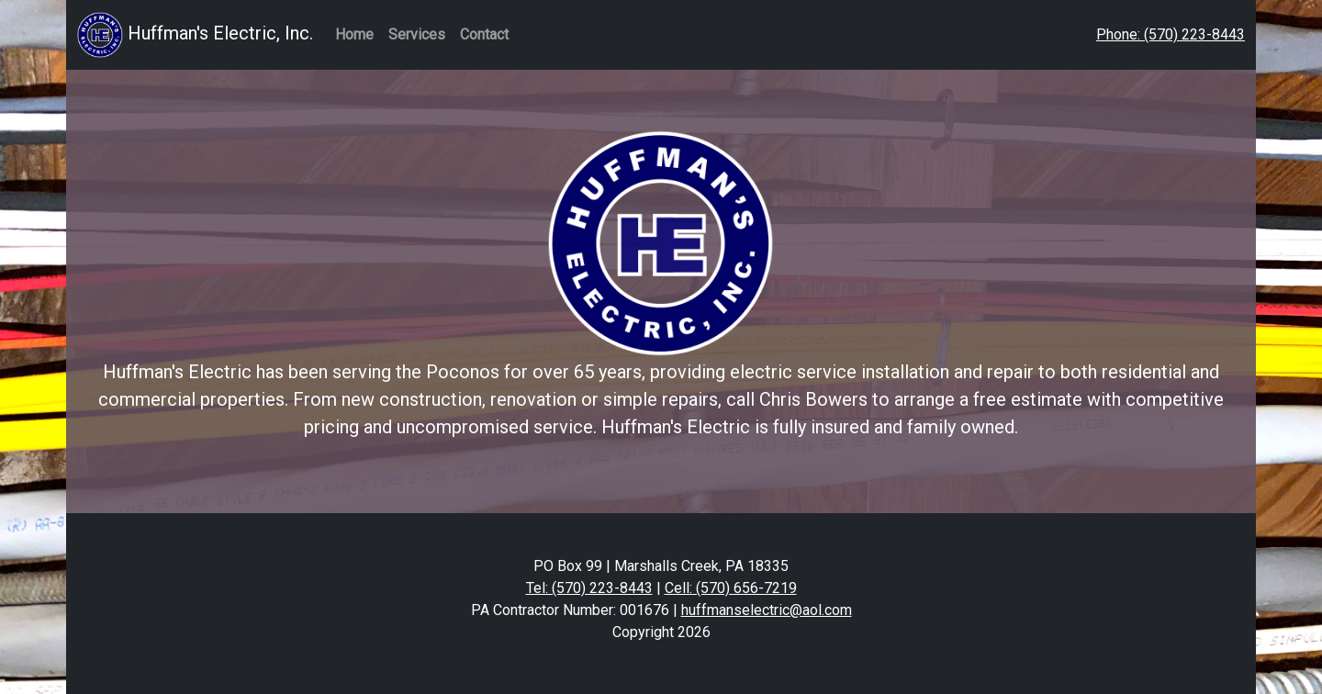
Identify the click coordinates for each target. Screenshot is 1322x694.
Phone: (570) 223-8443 (1170, 34)
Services (416, 34)
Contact (484, 34)
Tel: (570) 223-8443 (589, 588)
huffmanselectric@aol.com (766, 610)
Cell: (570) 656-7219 (731, 588)
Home (354, 34)
